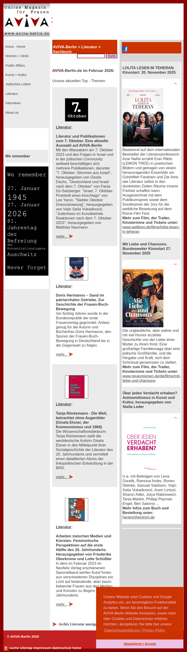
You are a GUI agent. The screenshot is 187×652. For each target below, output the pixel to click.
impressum (42, 648)
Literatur (11, 94)
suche (14, 648)
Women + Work (17, 56)
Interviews (13, 103)
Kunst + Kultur (16, 75)
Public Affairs (15, 65)
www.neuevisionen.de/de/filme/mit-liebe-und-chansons (151, 378)
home (76, 648)
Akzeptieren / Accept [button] (140, 644)
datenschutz (62, 648)
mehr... (61, 236)
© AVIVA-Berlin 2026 (23, 636)
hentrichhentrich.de (138, 517)
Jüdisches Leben (18, 84)
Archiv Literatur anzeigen (78, 624)
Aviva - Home (15, 46)
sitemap (26, 648)
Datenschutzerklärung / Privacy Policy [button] (134, 630)
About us (12, 112)
